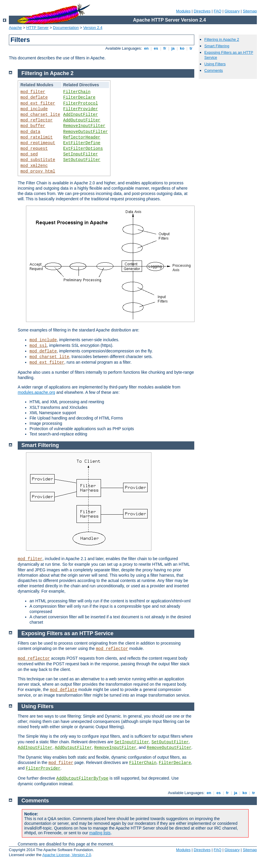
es (156, 48)
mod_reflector (36, 120)
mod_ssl (38, 345)
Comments (213, 70)
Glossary (231, 11)
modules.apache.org (36, 392)
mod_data (30, 131)
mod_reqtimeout (37, 143)
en (146, 48)
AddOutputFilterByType (82, 778)
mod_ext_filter (37, 103)
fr (164, 48)
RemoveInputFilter (84, 125)
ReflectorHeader (81, 137)
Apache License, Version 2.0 (66, 855)
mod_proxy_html (37, 171)
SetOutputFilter (81, 159)
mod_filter (32, 92)
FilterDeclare (79, 97)
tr (191, 48)
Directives (202, 11)
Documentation (66, 27)
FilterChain (76, 92)
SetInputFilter (80, 154)
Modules (183, 11)
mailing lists (99, 832)
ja (173, 48)
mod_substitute (37, 159)
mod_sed (29, 154)
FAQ (217, 11)
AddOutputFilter (81, 120)
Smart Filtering (216, 46)
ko (182, 48)
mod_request (34, 148)
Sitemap (250, 11)
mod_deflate (34, 97)
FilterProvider (80, 109)
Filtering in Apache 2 (221, 39)
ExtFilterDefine (81, 143)
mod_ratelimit (36, 137)
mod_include (34, 109)
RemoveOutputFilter (85, 131)
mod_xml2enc (34, 165)
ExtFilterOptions (83, 148)
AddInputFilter (80, 114)
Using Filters (215, 64)
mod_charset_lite (40, 114)
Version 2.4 (92, 27)
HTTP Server (37, 27)
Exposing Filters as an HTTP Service (68, 633)
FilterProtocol (80, 103)
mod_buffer (32, 125)
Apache (15, 27)
